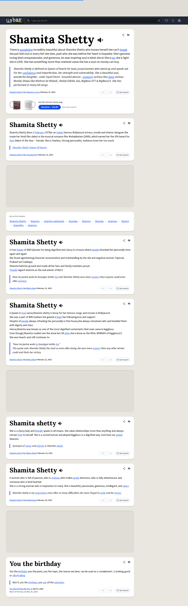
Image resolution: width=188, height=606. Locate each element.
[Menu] (179, 20)
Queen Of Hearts (38, 147)
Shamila (99, 221)
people (95, 250)
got (44, 582)
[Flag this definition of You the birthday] (129, 562)
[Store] (166, 20)
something (26, 50)
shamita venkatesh (54, 221)
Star (12, 140)
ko (37, 344)
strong (117, 493)
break (123, 50)
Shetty (25, 147)
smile (103, 493)
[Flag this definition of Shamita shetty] (129, 421)
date (67, 333)
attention (59, 582)
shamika (73, 221)
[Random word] (159, 20)
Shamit (125, 221)
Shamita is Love (33, 92)
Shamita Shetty (16, 92)
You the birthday (17, 588)
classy (28, 446)
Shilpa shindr (31, 453)
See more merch (69, 107)
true (23, 313)
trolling (21, 575)
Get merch (122, 92)
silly (14, 575)
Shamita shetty (16, 453)
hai (56, 277)
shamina (112, 221)
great (76, 478)
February (39, 132)
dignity (40, 446)
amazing (88, 77)
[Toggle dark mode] (173, 20)
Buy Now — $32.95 (49, 107)
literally (39, 431)
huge (59, 317)
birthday (22, 571)
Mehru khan (31, 288)
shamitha (18, 225)
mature (55, 478)
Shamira (86, 221)
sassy (126, 486)
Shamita (16, 147)
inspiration (40, 493)
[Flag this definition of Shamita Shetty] (128, 35)
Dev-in (29, 588)
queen (119, 435)
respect (95, 277)
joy (113, 58)
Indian (59, 132)
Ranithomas (31, 500)
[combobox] (93, 20)
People (13, 270)
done (111, 77)
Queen (19, 250)
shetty (60, 446)
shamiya (32, 225)
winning (22, 281)
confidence (29, 73)
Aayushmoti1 (31, 154)
